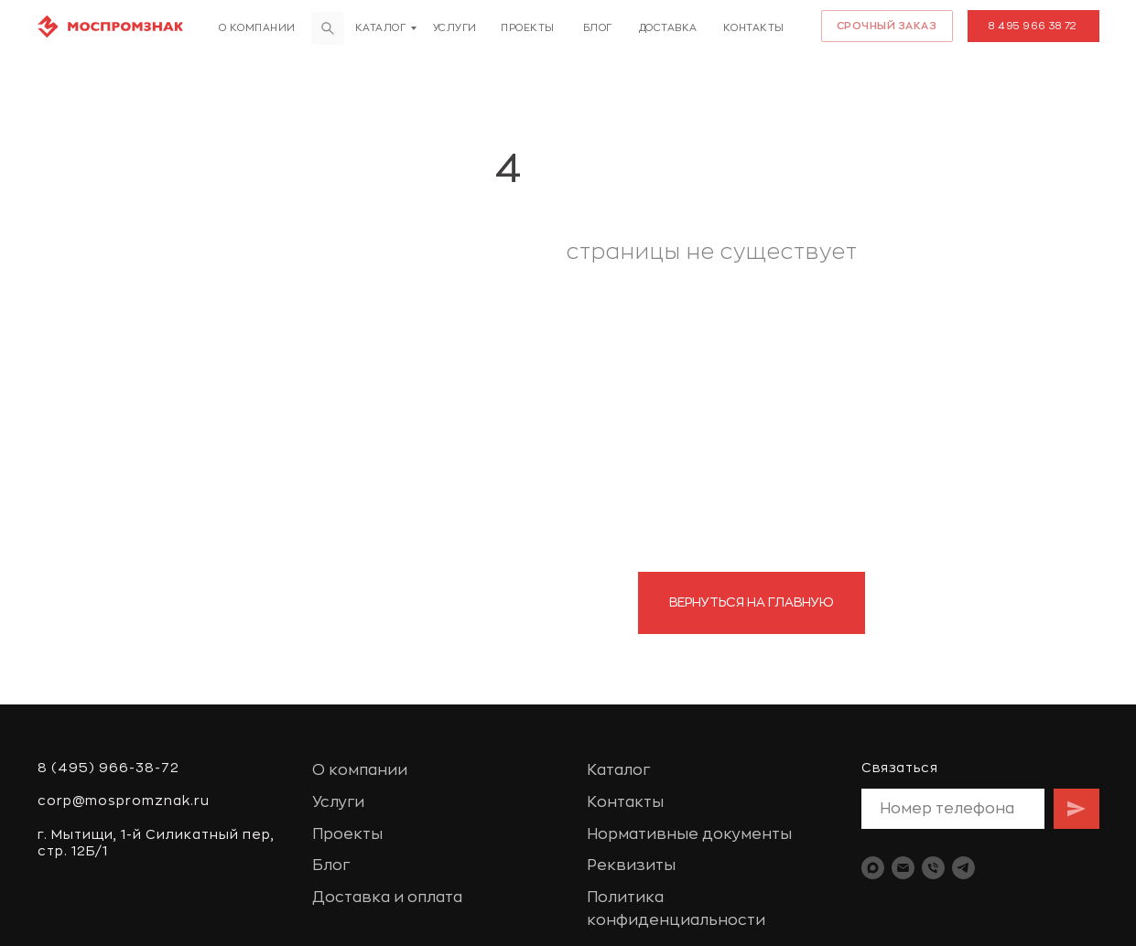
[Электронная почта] (903, 867)
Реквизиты (631, 865)
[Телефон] (933, 867)
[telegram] (963, 867)
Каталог (380, 28)
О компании (257, 28)
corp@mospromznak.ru (124, 800)
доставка (668, 28)
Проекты (528, 28)
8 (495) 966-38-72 (108, 767)
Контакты (753, 28)
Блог (597, 28)
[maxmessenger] (872, 867)
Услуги (455, 28)
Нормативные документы (689, 834)
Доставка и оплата (387, 897)
